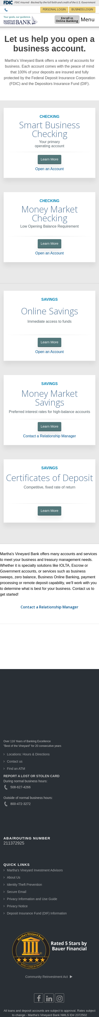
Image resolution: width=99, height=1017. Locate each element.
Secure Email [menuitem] (16, 843)
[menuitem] (6, 10)
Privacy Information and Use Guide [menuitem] (32, 850)
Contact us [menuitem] (14, 712)
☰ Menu (85, 19)
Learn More (50, 159)
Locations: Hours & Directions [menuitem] (28, 705)
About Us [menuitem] (13, 828)
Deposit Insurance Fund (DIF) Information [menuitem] (37, 864)
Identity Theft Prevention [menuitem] (24, 836)
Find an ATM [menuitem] (16, 720)
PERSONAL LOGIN (54, 9)
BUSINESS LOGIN (82, 9)
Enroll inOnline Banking (61, 19)
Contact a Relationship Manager (49, 436)
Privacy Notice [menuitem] (17, 857)
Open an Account (49, 169)
